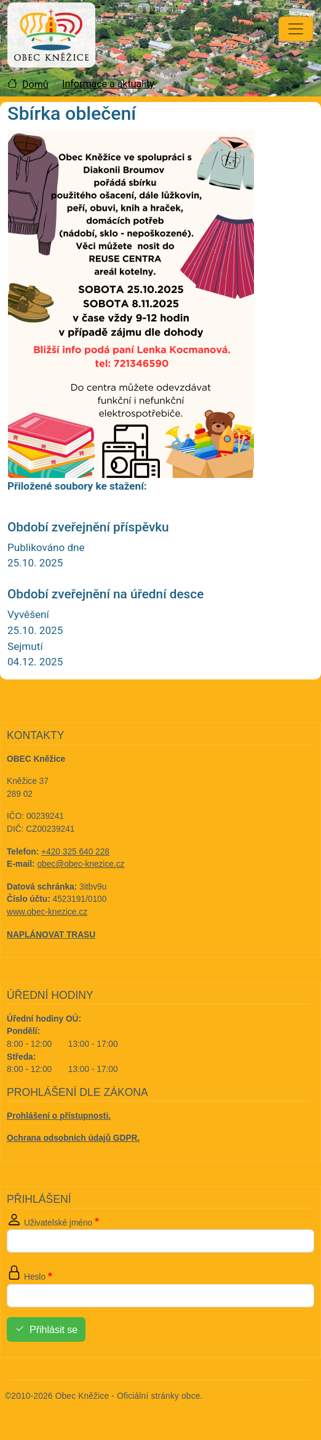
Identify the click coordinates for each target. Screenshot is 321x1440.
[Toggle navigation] (296, 29)
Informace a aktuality (108, 84)
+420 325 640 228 (75, 851)
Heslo (35, 1277)
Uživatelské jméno (58, 1222)
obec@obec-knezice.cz (81, 864)
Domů (35, 84)
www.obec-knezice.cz (47, 912)
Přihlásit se (53, 1330)
